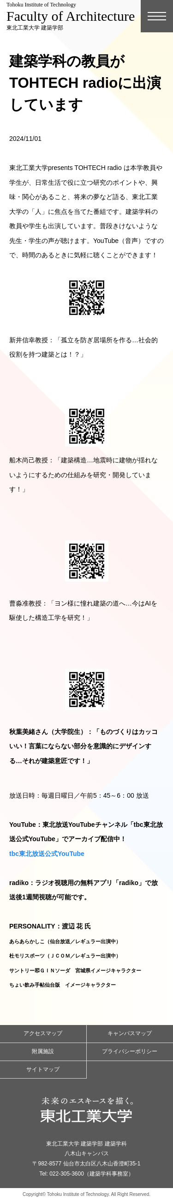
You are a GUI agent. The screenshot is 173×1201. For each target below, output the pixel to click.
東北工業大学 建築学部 (70, 16)
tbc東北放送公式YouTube (46, 853)
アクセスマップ (43, 1033)
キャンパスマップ (129, 1033)
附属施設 (43, 1051)
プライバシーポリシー (129, 1051)
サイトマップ (43, 1069)
